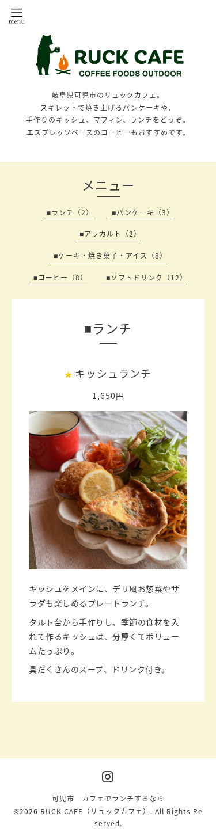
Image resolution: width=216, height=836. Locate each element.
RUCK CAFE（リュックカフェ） (95, 811)
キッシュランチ (113, 373)
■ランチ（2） (70, 212)
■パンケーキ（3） (143, 212)
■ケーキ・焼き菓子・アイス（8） (110, 255)
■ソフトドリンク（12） (146, 277)
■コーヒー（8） (60, 277)
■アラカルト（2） (110, 234)
